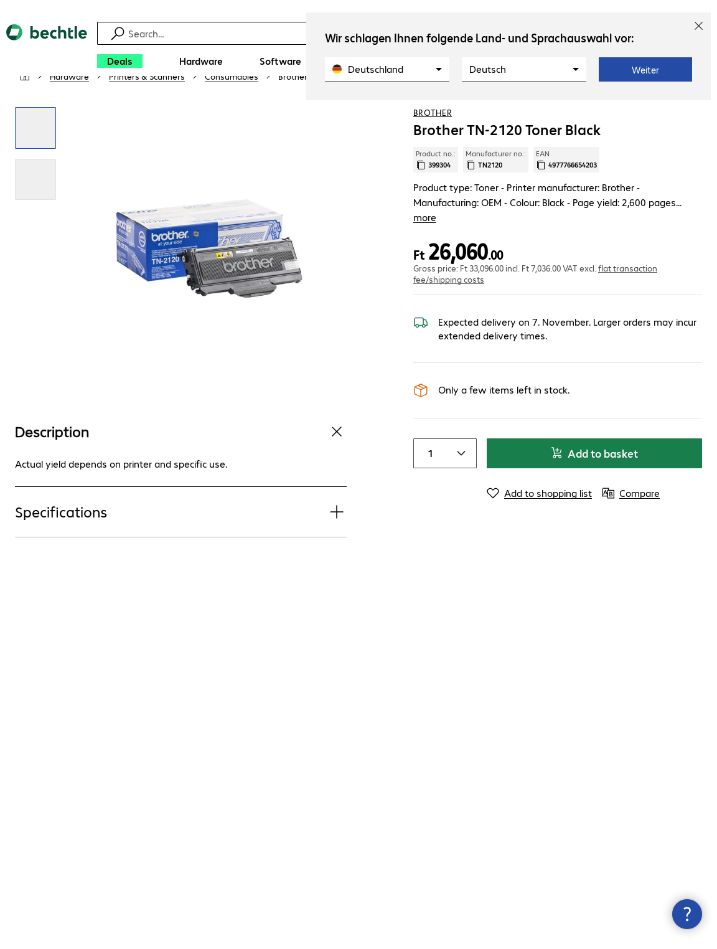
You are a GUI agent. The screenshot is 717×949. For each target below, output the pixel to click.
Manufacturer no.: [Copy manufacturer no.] (496, 196)
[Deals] (120, 61)
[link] (332, 112)
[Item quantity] (429, 475)
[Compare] (692, 111)
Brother (432, 148)
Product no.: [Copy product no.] (436, 196)
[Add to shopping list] (667, 111)
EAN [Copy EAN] (566, 196)
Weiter (645, 70)
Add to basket (594, 475)
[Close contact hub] (687, 914)
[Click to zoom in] (35, 164)
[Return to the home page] (46, 50)
